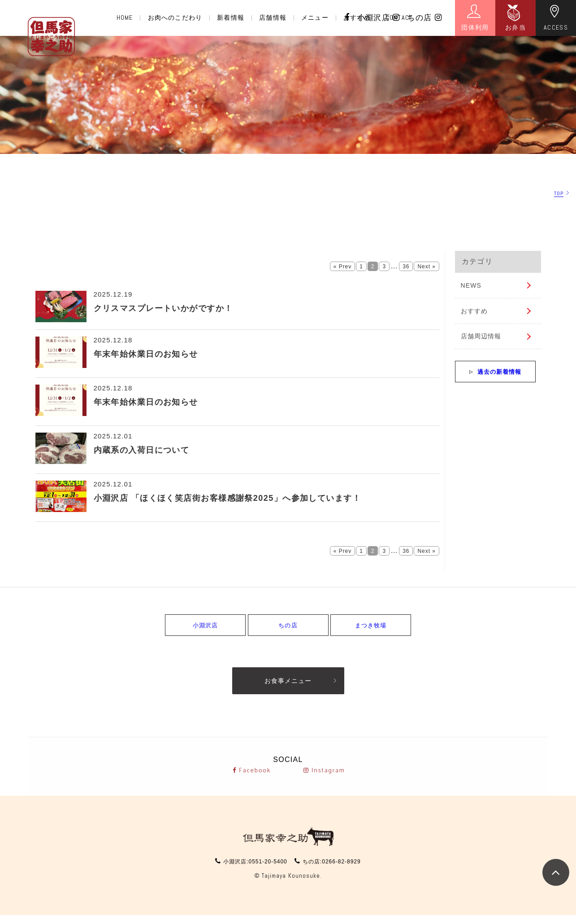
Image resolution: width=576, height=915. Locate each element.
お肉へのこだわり (175, 17)
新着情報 (230, 17)
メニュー (314, 17)
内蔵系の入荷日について (142, 450)
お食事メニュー (288, 680)
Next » (426, 266)
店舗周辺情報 (481, 336)
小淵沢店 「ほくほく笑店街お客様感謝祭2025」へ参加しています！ (227, 498)
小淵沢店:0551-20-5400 (255, 861)
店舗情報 (272, 17)
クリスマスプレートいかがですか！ (163, 308)
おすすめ (474, 311)
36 (406, 266)
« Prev (342, 266)
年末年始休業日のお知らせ (146, 354)
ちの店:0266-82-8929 (331, 861)
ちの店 (424, 17)
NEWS (471, 285)
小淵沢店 (378, 17)
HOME (125, 17)
